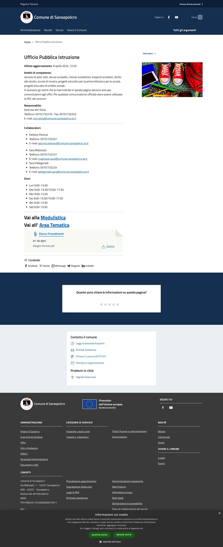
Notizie (161, 431)
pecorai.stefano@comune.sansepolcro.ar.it (63, 143)
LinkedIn (87, 266)
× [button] (219, 513)
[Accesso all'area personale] (190, 4)
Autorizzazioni (119, 437)
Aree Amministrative (31, 437)
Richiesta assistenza (77, 498)
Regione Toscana (29, 4)
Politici (24, 454)
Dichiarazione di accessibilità (127, 503)
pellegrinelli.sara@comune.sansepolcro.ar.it (63, 172)
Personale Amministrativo (34, 459)
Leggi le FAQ (72, 492)
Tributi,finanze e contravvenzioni (129, 431)
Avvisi (161, 442)
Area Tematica (54, 225)
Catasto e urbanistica (77, 437)
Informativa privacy (122, 492)
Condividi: (32, 260)
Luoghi (161, 458)
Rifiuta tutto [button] (124, 534)
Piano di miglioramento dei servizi (130, 509)
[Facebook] (163, 17)
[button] (111, 541)
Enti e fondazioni (29, 448)
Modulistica (53, 217)
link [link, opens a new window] (141, 528)
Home (27, 42)
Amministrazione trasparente (127, 481)
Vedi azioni (150, 53)
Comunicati (164, 437)
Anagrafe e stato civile (78, 431)
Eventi (161, 463)
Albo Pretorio (119, 487)
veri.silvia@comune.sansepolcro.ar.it (54, 118)
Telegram (73, 266)
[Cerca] (199, 17)
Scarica (107, 246)
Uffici (23, 442)
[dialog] (111, 528)
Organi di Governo (29, 431)
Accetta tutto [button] (99, 535)
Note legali (117, 498)
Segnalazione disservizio (79, 487)
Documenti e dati (29, 465)
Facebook (30, 266)
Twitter (44, 266)
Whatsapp (58, 266)
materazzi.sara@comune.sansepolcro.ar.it (62, 159)
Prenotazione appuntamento (81, 481)
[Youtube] (171, 17)
